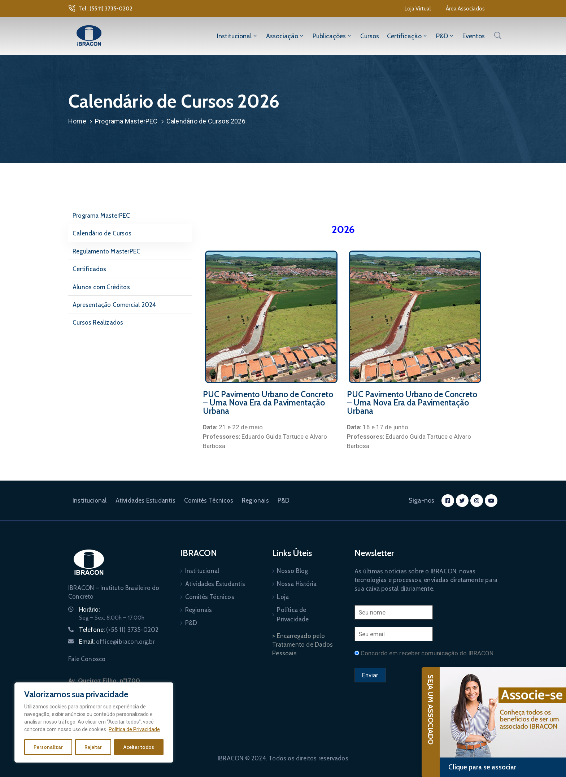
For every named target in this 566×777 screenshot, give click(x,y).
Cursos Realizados (98, 322)
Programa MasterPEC (126, 121)
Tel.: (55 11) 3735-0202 (105, 8)
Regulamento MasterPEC (106, 251)
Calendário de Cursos (102, 233)
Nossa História (297, 583)
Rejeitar (93, 747)
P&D (445, 36)
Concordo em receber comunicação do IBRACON (427, 653)
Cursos (369, 36)
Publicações (332, 36)
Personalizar (48, 747)
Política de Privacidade (134, 729)
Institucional (237, 36)
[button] (417, 8)
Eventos (473, 36)
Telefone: (119, 629)
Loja (283, 596)
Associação (285, 36)
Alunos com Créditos (101, 287)
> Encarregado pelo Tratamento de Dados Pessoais (302, 644)
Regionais (255, 500)
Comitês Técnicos (208, 500)
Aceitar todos (138, 747)
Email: (116, 641)
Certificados (89, 269)
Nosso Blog (292, 570)
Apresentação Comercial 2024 (114, 304)
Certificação (407, 36)
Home (77, 121)
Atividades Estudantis (145, 500)
